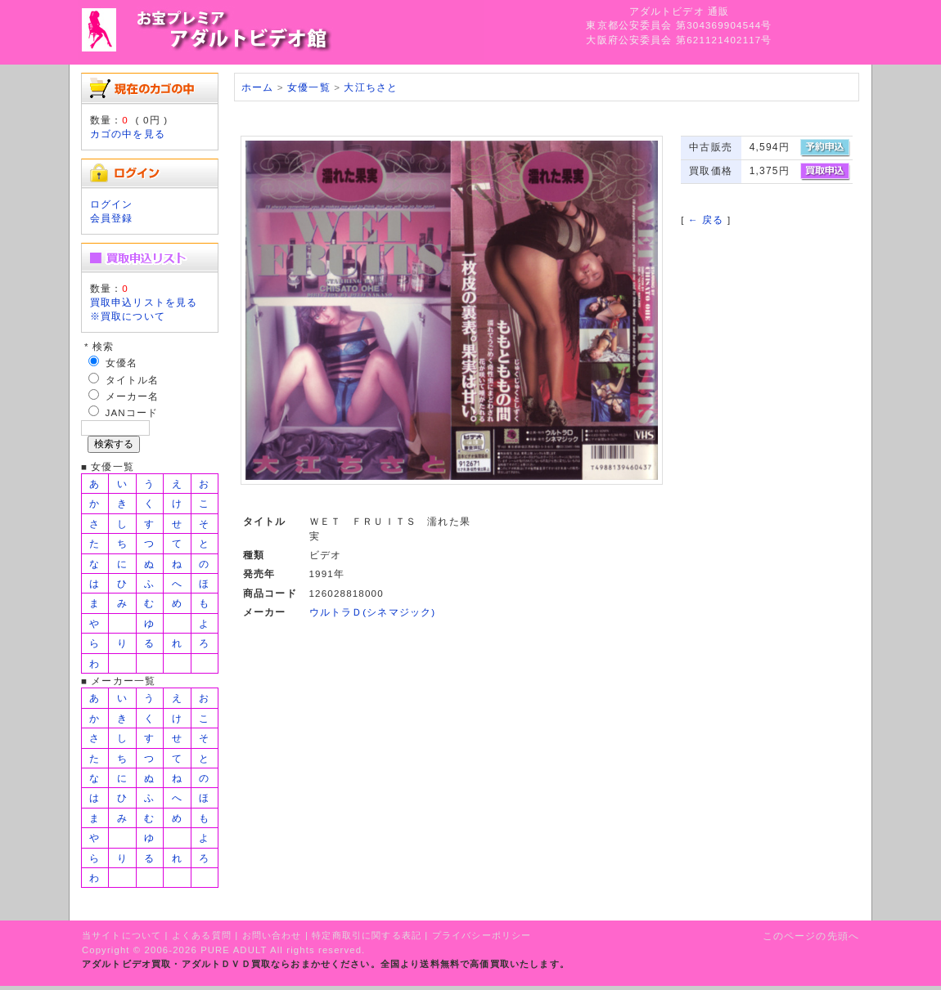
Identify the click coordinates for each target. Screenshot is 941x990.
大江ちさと (371, 87)
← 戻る (705, 219)
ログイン (111, 204)
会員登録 (111, 218)
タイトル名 (133, 379)
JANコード (132, 412)
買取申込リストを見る (144, 302)
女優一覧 (309, 87)
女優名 (121, 362)
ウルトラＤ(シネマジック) (372, 612)
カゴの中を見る (127, 133)
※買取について (127, 316)
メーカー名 (133, 396)
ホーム (257, 87)
